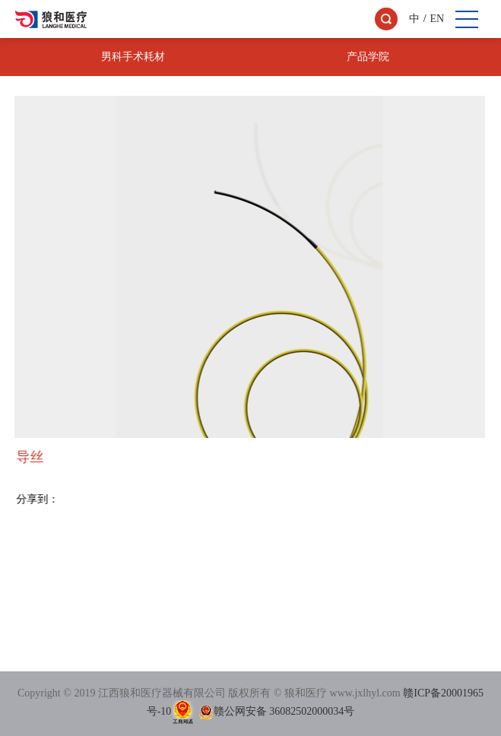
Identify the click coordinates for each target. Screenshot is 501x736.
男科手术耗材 (133, 56)
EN (437, 18)
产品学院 (368, 56)
